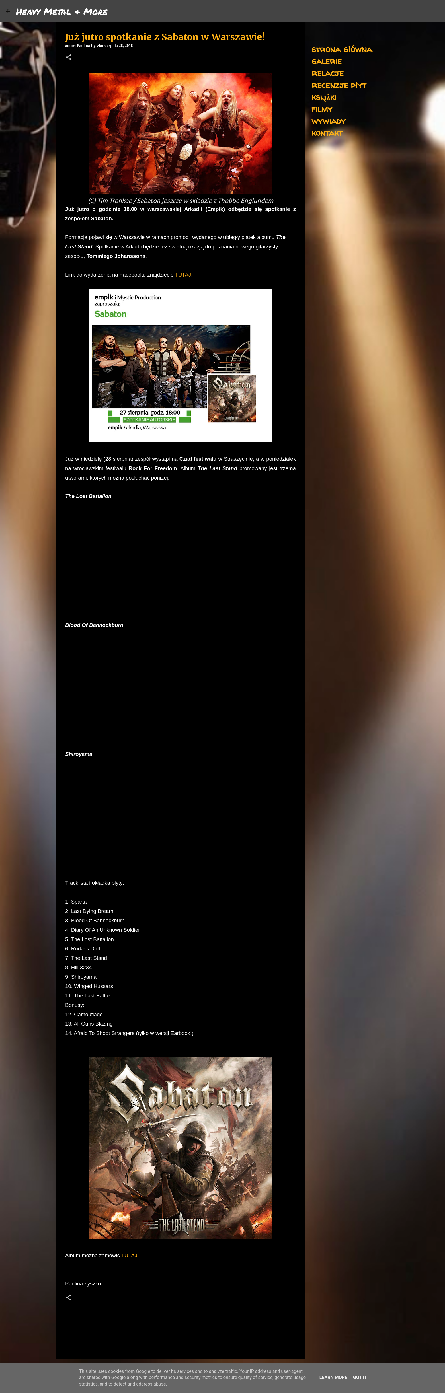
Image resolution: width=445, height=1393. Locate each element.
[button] (68, 58)
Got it (360, 1377)
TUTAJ (183, 275)
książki (323, 96)
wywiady (328, 120)
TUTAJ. (130, 1255)
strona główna (341, 49)
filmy (321, 108)
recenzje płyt (338, 84)
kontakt (327, 132)
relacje (327, 73)
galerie (326, 61)
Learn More (333, 1377)
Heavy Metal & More (62, 11)
